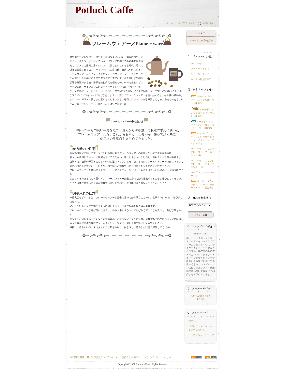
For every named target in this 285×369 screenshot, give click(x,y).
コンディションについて (201, 335)
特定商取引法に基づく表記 (84, 357)
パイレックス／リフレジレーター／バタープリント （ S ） (202, 164)
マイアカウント (186, 23)
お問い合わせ (208, 23)
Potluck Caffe (104, 9)
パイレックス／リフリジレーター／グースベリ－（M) (202, 152)
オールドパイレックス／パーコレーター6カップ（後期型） (202, 125)
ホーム (169, 23)
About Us (192, 320)
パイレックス (198, 63)
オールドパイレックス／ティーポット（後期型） (202, 113)
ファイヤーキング (200, 68)
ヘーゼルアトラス (200, 74)
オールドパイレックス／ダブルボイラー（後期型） (202, 100)
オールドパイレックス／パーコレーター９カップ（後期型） (202, 184)
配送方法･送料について (135, 357)
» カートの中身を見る (201, 40)
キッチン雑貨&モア (201, 79)
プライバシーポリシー (161, 357)
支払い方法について (111, 357)
